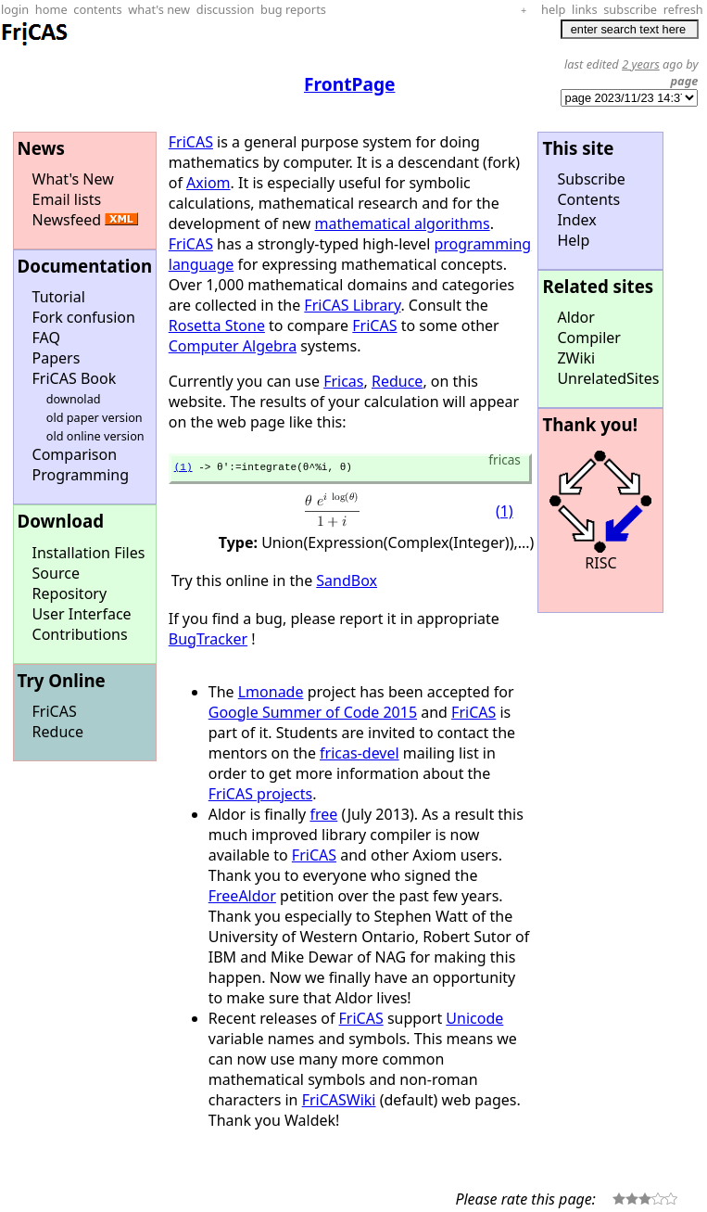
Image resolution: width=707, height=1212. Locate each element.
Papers (56, 358)
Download (61, 520)
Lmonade (271, 694)
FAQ (46, 337)
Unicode (474, 1021)
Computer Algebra (233, 346)
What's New (73, 179)
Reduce (57, 731)
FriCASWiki (339, 1102)
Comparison (75, 454)
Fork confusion (83, 317)
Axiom (208, 182)
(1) (183, 469)
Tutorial (58, 297)
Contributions (80, 634)
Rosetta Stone (217, 325)
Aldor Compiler (588, 327)
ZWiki (576, 358)
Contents (588, 199)
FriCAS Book (74, 378)
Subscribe (591, 179)
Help (573, 240)
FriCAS (54, 711)
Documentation (85, 265)
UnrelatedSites (608, 378)
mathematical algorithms (402, 223)
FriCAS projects (260, 796)
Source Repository (69, 583)
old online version (95, 435)
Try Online (62, 680)
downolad (73, 398)
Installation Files (88, 552)
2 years (641, 64)
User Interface (82, 614)
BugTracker (208, 642)
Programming (81, 475)
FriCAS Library (352, 305)
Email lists (67, 199)
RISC (600, 563)
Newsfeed (67, 220)
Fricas (343, 381)
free (323, 817)
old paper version (94, 417)
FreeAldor (242, 898)
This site (577, 147)
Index (576, 220)
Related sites (597, 286)
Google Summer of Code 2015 (312, 715)
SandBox (346, 583)
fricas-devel (359, 756)
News (41, 147)
